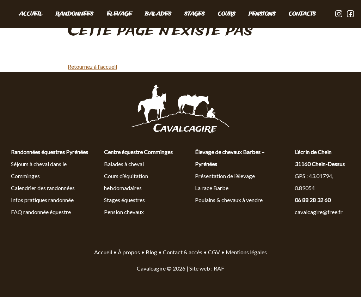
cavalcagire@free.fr (319, 211)
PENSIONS (262, 14)
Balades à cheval (124, 163)
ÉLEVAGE (119, 14)
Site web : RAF (206, 268)
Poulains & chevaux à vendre (229, 199)
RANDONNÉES (74, 14)
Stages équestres (124, 199)
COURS (226, 14)
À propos (129, 252)
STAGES (194, 14)
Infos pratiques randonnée (42, 199)
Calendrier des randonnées (43, 187)
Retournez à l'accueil (92, 66)
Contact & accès (182, 252)
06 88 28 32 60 (313, 199)
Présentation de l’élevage (225, 175)
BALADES (158, 14)
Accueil (31, 14)
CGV (214, 252)
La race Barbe (211, 187)
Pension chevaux (124, 211)
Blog (152, 252)
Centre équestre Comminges (138, 151)
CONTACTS (302, 14)
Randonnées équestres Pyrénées (49, 151)
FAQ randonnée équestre (41, 211)
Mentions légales (246, 252)
